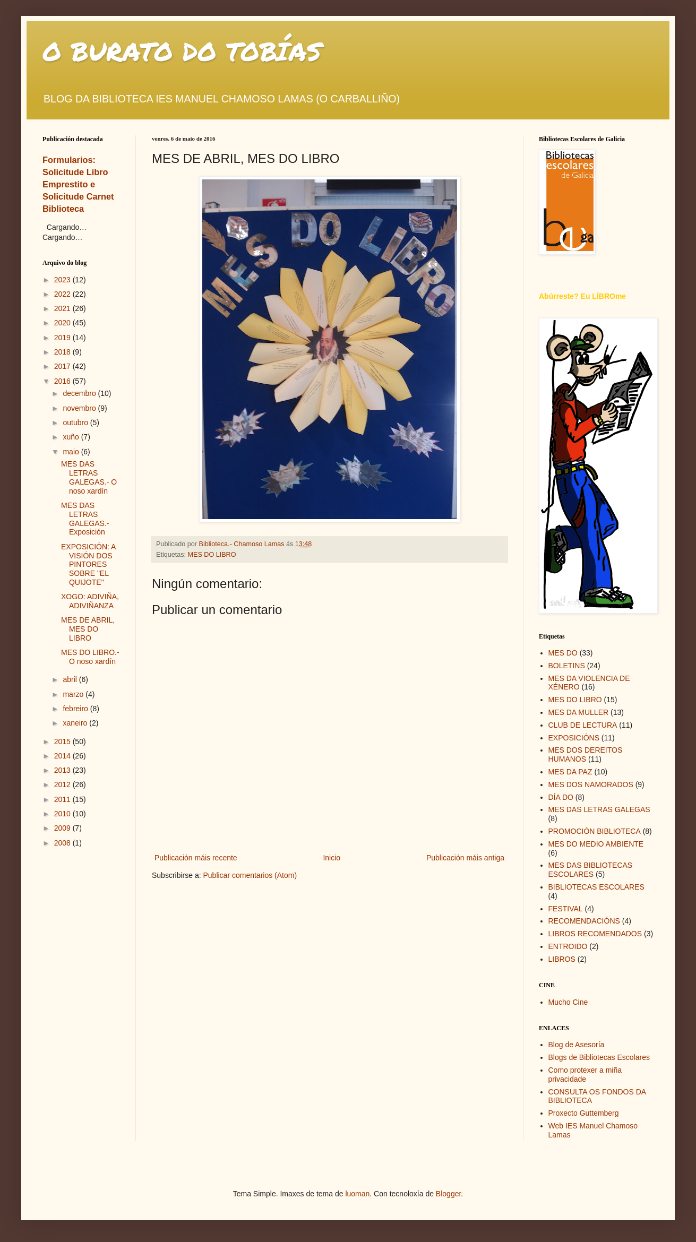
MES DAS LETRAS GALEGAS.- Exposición (85, 518)
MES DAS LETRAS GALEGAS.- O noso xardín (89, 477)
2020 (63, 322)
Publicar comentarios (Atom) (250, 875)
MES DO (563, 653)
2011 (63, 799)
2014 (63, 756)
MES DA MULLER (578, 712)
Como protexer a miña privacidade (585, 1074)
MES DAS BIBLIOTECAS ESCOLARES (590, 869)
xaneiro (76, 723)
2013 (63, 770)
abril (71, 679)
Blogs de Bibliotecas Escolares (599, 1057)
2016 (63, 381)
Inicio (331, 857)
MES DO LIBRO (212, 554)
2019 (63, 337)
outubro (76, 422)
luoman (357, 1193)
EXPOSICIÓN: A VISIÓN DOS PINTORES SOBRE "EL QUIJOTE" (88, 564)
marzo (74, 694)
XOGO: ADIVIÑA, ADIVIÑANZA (90, 601)
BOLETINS (566, 665)
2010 (63, 813)
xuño (72, 437)
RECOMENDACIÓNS (584, 921)
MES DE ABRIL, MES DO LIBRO (88, 629)
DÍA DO (560, 797)
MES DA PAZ (570, 771)
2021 (63, 308)
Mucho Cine (568, 1002)
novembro (80, 408)
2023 (63, 279)
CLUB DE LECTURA (582, 725)
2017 (63, 366)
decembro (80, 393)
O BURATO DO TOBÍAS (182, 51)
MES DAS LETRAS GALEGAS (599, 809)
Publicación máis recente (195, 857)
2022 (63, 294)
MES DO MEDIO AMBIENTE (596, 844)
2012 (63, 784)
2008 (63, 843)
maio (72, 451)
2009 (63, 828)
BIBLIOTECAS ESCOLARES (596, 887)
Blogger (448, 1193)
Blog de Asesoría (576, 1044)
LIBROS (561, 959)
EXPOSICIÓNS (573, 738)
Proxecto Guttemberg (583, 1113)
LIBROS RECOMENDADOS (595, 933)
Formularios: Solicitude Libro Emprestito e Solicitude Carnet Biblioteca (78, 184)
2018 (63, 352)
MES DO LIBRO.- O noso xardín (90, 657)
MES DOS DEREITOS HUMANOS (585, 754)
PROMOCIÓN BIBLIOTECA (594, 831)
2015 (63, 741)
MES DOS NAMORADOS (590, 784)
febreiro (76, 708)
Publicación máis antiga (465, 857)
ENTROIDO (568, 946)
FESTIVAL (565, 908)
